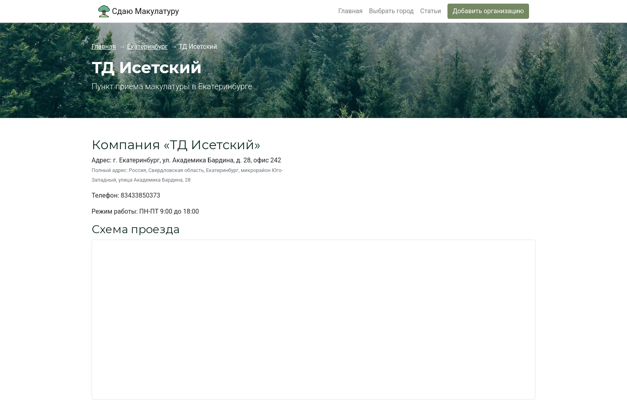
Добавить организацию (488, 11)
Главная (350, 11)
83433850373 (140, 195)
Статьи (430, 11)
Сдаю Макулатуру (138, 11)
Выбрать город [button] (391, 11)
